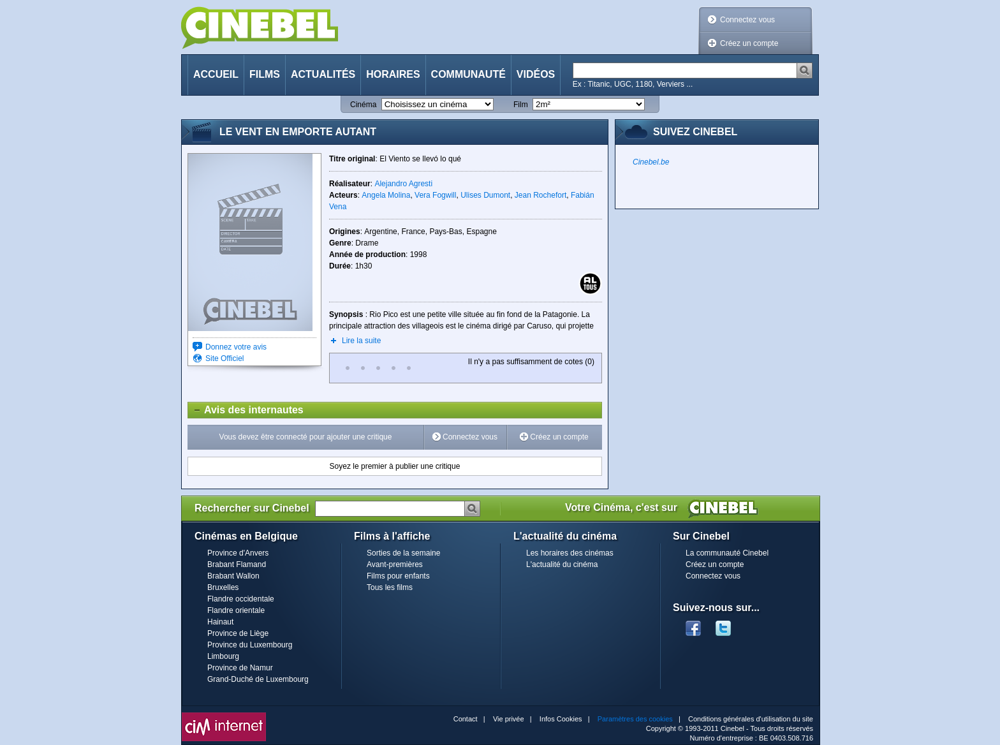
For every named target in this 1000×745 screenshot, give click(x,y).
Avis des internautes (246, 410)
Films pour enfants (398, 576)
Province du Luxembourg (249, 644)
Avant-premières (395, 564)
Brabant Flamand (236, 564)
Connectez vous (747, 19)
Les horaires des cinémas (570, 553)
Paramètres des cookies (635, 719)
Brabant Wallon (233, 576)
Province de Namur (240, 667)
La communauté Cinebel (727, 553)
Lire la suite (361, 340)
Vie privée (508, 719)
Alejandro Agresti (403, 183)
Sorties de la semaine (403, 553)
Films (264, 74)
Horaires (393, 74)
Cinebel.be (651, 162)
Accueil (216, 74)
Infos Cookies (561, 719)
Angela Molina (386, 195)
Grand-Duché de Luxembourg (258, 679)
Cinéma (363, 104)
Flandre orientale (236, 610)
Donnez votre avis (236, 347)
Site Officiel (224, 358)
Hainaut (220, 621)
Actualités (323, 74)
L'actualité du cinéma (562, 564)
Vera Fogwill (435, 195)
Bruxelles (223, 587)
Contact (465, 719)
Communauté (468, 74)
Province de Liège (237, 633)
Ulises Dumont (485, 195)
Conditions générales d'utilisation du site (750, 719)
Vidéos (536, 74)
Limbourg (223, 656)
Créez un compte (749, 43)
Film (520, 104)
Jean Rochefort (540, 195)
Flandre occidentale (240, 598)
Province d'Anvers (237, 553)
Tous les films (390, 587)
